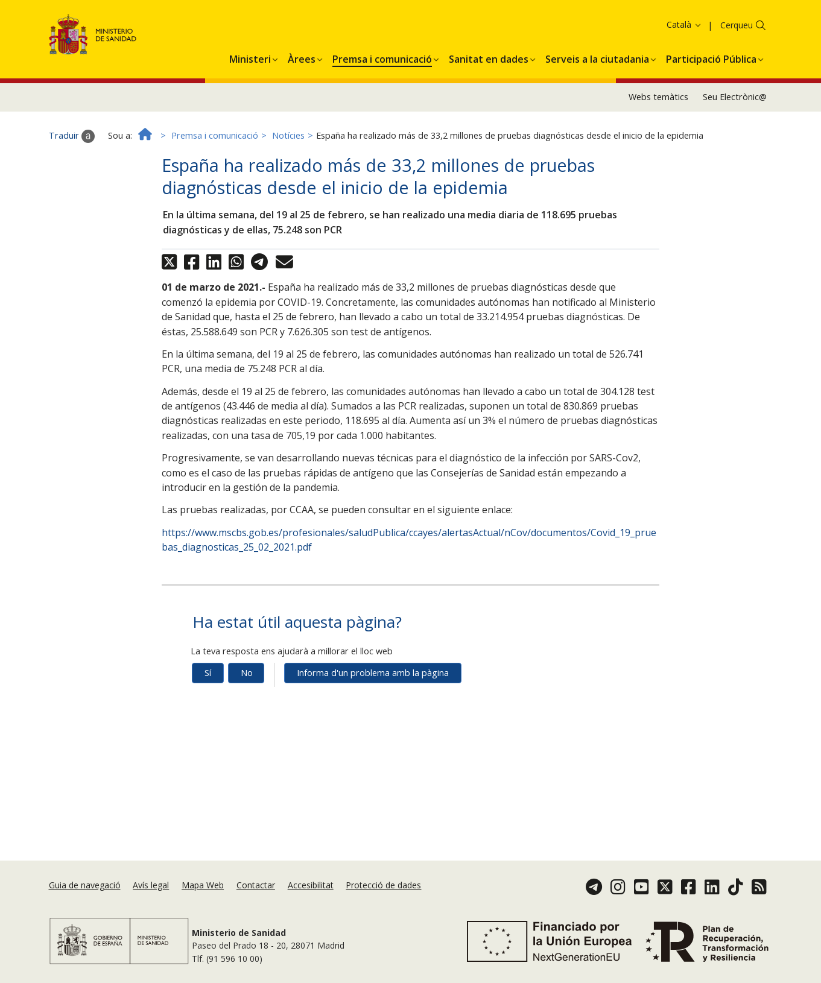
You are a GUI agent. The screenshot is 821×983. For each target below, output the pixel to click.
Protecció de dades (383, 885)
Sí (207, 678)
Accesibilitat (311, 885)
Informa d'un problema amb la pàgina (373, 678)
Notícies (288, 141)
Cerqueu (736, 30)
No (247, 678)
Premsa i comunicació (214, 141)
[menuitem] (250, 63)
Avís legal (151, 885)
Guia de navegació (85, 885)
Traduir (72, 141)
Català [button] (684, 30)
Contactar (255, 885)
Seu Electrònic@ (735, 103)
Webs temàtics (658, 103)
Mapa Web (203, 885)
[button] (250, 63)
